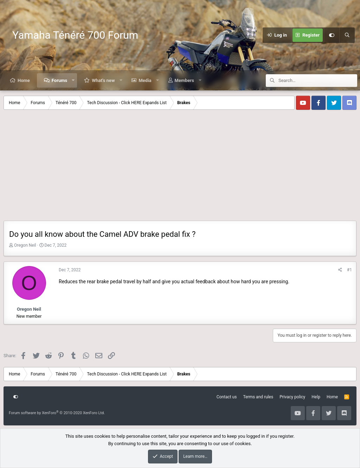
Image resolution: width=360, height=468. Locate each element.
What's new (103, 80)
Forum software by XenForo (57, 413)
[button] (73, 80)
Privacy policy (292, 396)
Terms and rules (258, 396)
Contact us (227, 396)
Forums (59, 80)
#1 (349, 269)
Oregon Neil (25, 245)
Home (24, 80)
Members (184, 80)
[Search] (347, 35)
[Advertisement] (180, 168)
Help (315, 396)
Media (145, 80)
